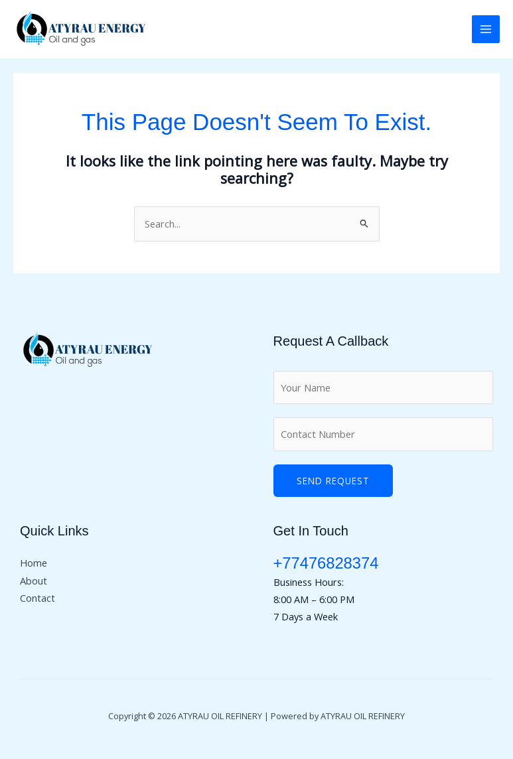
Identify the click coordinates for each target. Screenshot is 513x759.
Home (33, 562)
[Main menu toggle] (486, 29)
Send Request (333, 480)
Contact (37, 597)
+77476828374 (326, 563)
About (33, 580)
